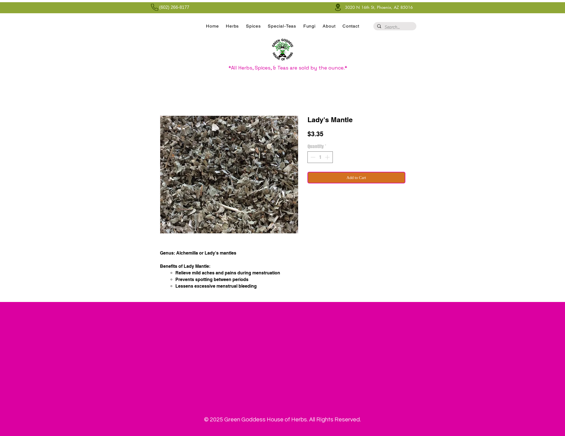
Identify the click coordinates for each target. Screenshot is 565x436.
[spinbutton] (320, 157)
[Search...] (394, 27)
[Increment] (328, 157)
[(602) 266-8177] (168, 7)
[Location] (338, 7)
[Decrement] (312, 157)
